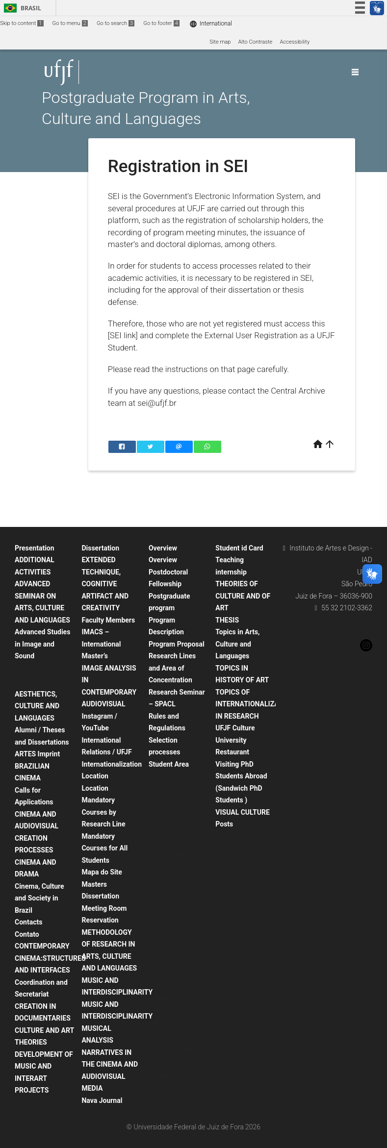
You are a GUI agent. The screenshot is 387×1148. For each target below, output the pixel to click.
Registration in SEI (176, 998)
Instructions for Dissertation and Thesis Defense (174, 907)
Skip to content (22, 23)
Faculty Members (108, 620)
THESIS (227, 620)
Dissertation (100, 548)
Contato (27, 934)
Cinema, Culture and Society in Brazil (39, 898)
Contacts (28, 922)
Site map (220, 42)
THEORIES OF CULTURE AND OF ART (242, 596)
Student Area (169, 764)
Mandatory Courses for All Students (104, 848)
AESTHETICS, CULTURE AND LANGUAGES (37, 706)
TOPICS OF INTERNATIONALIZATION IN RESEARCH (254, 704)
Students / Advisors (178, 1010)
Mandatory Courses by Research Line (103, 812)
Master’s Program (175, 1036)
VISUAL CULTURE (242, 812)
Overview (163, 548)
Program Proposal (177, 644)
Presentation (34, 548)
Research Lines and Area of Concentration (172, 668)
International (210, 23)
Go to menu (70, 23)
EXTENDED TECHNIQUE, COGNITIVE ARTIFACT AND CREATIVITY (105, 584)
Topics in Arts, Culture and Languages (237, 644)
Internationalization (111, 764)
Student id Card (239, 548)
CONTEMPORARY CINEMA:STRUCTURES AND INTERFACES (50, 958)
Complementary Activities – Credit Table (175, 790)
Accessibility (295, 42)
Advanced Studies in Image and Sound (42, 644)
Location (94, 776)
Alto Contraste (255, 42)
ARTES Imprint (37, 754)
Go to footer (161, 23)
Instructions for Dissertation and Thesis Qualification (178, 945)
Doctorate (166, 1024)
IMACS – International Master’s (101, 644)
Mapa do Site (101, 872)
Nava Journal (101, 1100)
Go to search (115, 23)
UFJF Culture (235, 728)
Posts (224, 824)
